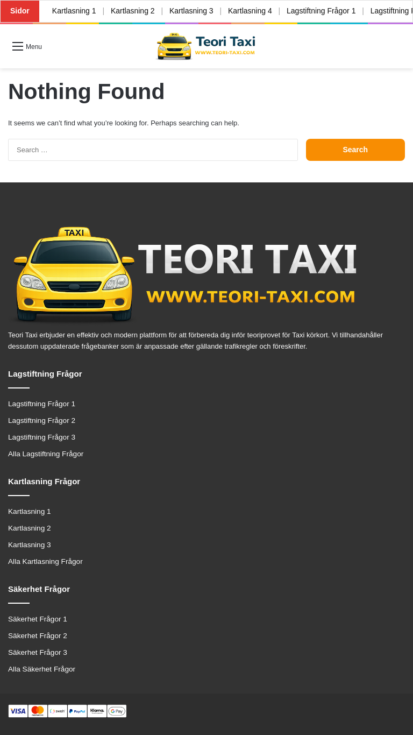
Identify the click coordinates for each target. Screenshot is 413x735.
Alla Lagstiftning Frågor (45, 454)
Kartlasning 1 (74, 10)
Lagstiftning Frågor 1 (321, 10)
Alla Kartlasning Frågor (45, 561)
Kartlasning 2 (133, 10)
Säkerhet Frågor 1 (37, 619)
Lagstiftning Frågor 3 (41, 437)
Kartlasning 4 (251, 10)
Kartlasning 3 (192, 10)
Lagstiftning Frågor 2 (41, 420)
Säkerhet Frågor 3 (37, 652)
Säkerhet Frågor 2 (37, 636)
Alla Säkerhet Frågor (41, 669)
